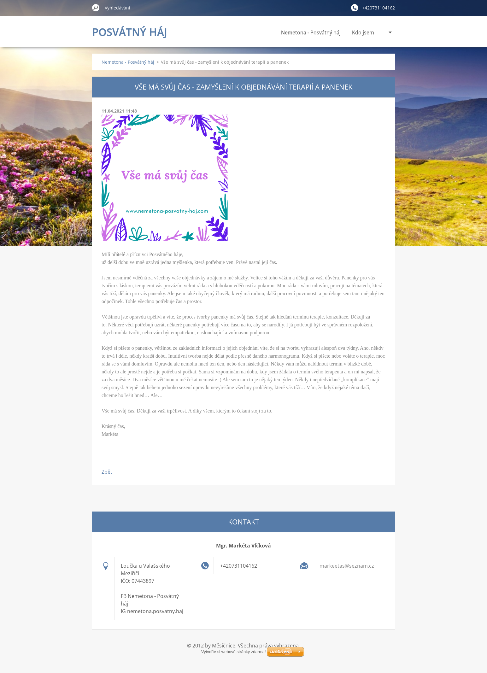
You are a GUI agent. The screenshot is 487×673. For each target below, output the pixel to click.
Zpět (107, 471)
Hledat (96, 7)
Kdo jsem (306, 32)
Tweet (157, 455)
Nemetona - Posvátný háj (254, 32)
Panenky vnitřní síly (351, 32)
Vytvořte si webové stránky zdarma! (243, 659)
